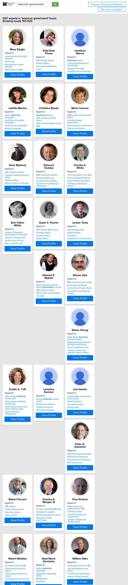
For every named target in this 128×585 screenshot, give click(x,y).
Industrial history (55, 419)
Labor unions (54, 422)
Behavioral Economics (20, 416)
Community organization (21, 537)
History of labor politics (21, 540)
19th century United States (22, 303)
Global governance (94, 126)
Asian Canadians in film (96, 305)
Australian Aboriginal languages (25, 120)
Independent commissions (97, 244)
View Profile (26, 77)
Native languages (23, 117)
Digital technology (93, 66)
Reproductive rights (19, 65)
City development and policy (23, 534)
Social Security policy (22, 413)
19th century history (59, 235)
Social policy (91, 365)
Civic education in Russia (96, 179)
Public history (54, 244)
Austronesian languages (21, 123)
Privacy (86, 576)
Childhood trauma (56, 360)
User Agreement (97, 576)
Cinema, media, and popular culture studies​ (98, 309)
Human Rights (54, 60)
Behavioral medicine (57, 357)
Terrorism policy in (58, 472)
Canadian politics (93, 362)
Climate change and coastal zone (25, 480)
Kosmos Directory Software (106, 4)
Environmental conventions (97, 123)
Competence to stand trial (60, 481)
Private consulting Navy (97, 413)
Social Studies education (96, 182)
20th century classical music (60, 120)
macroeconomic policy (60, 295)
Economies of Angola (58, 297)
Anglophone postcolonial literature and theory (96, 301)
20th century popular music (60, 123)
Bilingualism (90, 478)
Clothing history (55, 238)
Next (82, 563)
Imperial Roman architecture (23, 367)
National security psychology (98, 422)
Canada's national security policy (25, 179)
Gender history (55, 241)
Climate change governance (98, 120)
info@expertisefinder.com (65, 576)
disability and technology (96, 69)
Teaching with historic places (98, 185)
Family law (15, 59)
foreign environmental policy (100, 117)
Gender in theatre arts (20, 240)
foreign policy (93, 235)
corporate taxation (58, 176)
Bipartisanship (91, 238)
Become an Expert (111, 9)
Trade (50, 66)
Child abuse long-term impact (61, 475)
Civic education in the (97, 176)
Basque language (18, 126)
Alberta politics (92, 359)
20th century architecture (20, 355)
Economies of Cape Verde (60, 300)
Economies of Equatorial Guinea (63, 303)
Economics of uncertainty (21, 419)
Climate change (17, 477)
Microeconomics (18, 422)
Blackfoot (89, 481)
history (53, 413)
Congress (89, 241)
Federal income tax (57, 179)
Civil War (14, 306)
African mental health (62, 354)
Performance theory (19, 243)
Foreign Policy (56, 58)
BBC (50, 126)
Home (79, 576)
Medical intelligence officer (97, 419)
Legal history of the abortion (25, 56)
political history (19, 300)
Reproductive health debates (23, 62)
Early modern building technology (26, 359)
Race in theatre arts (19, 246)
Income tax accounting (58, 182)
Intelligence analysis (94, 416)
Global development (57, 416)
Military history (17, 182)
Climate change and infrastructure (26, 483)
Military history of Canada (22, 185)
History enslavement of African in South (24, 296)
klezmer (56, 117)
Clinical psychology (57, 363)
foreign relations (20, 176)
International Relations (58, 63)
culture (93, 58)
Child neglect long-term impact (62, 478)
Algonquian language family (98, 475)
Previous (47, 563)
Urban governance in (21, 532)
